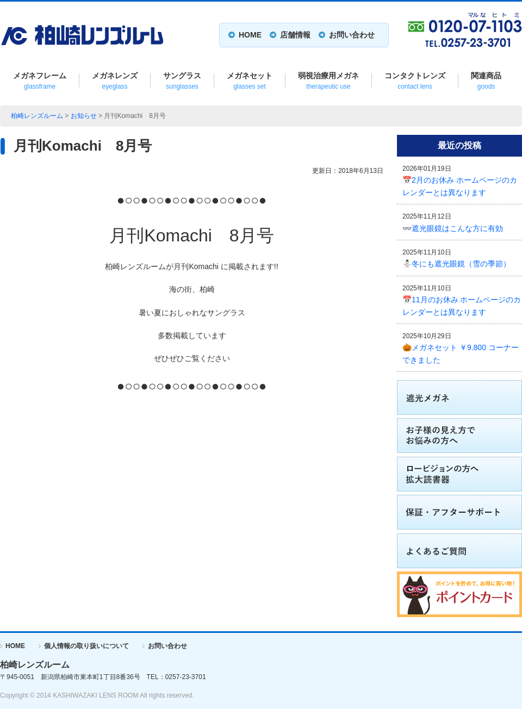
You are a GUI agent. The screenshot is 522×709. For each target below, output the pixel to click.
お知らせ (84, 116)
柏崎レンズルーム (37, 116)
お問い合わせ (352, 34)
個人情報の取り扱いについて (86, 646)
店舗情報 (295, 34)
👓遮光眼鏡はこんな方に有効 (452, 228)
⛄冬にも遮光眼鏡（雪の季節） (456, 263)
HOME (250, 34)
